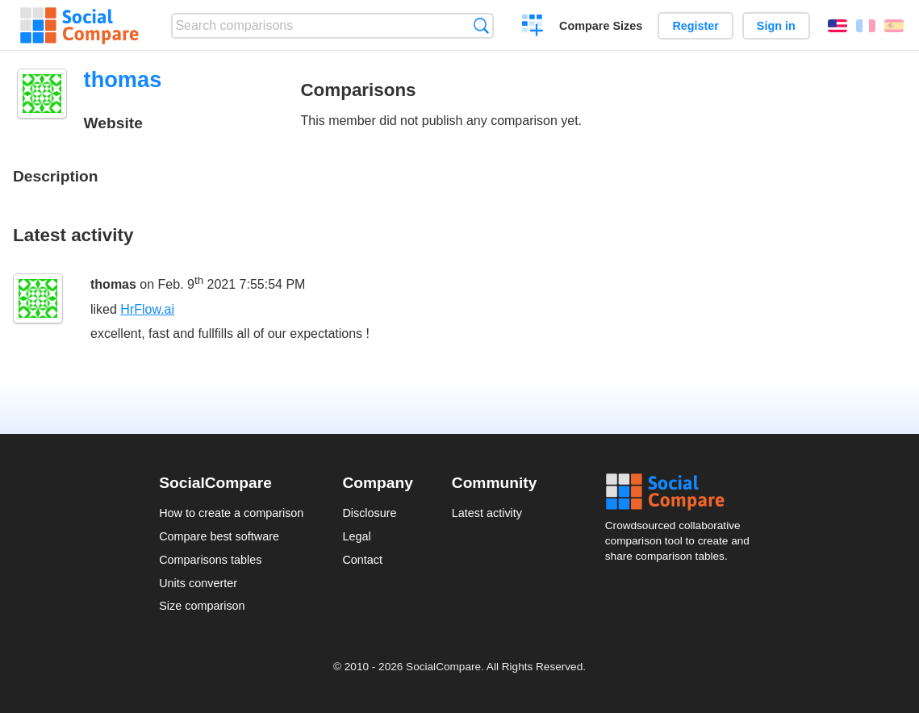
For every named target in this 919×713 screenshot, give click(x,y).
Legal (356, 536)
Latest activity (487, 513)
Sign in (776, 25)
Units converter (198, 583)
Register (695, 25)
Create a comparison (533, 27)
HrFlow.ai (147, 309)
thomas (113, 284)
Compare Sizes (600, 25)
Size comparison (201, 605)
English (837, 25)
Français (865, 25)
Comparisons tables (210, 559)
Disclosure (369, 513)
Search (481, 25)
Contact (362, 559)
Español (894, 25)
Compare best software (219, 536)
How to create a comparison (231, 513)
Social (682, 492)
